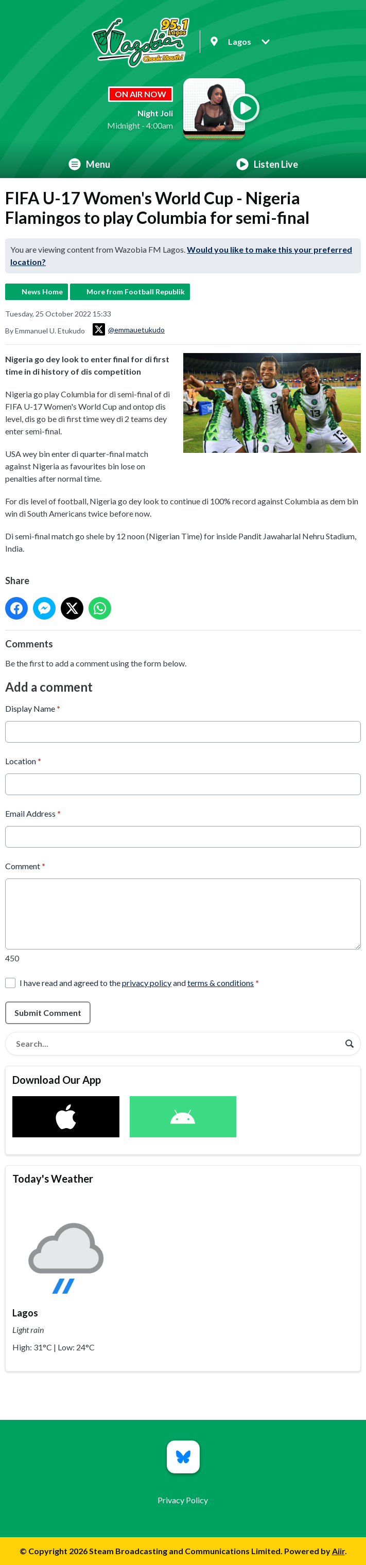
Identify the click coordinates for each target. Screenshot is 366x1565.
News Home (42, 291)
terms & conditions (220, 982)
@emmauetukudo (129, 329)
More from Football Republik (135, 291)
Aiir (338, 1551)
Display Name (32, 708)
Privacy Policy (183, 1500)
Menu (89, 164)
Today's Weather (52, 1178)
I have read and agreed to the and (139, 982)
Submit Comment (47, 1012)
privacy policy (146, 982)
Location (23, 760)
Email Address (33, 813)
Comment (25, 865)
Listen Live (267, 164)
